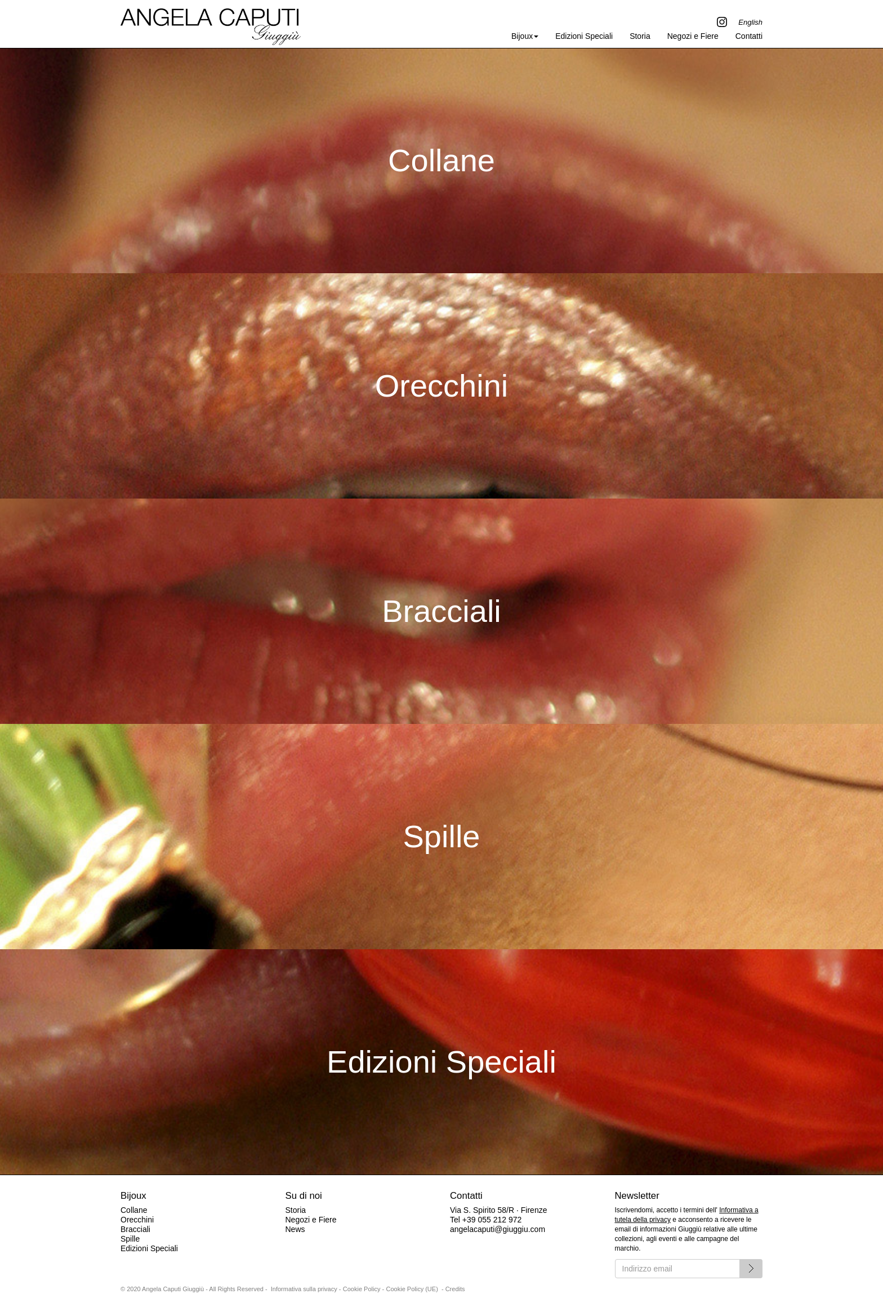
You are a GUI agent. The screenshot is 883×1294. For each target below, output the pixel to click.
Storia (640, 36)
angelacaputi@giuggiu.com (497, 1229)
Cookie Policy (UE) (412, 1289)
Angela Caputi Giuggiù (210, 23)
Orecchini (137, 1219)
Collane (134, 1210)
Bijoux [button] (524, 36)
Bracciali (135, 1229)
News (295, 1229)
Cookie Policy (362, 1289)
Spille (130, 1238)
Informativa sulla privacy (304, 1289)
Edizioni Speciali (584, 36)
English (750, 22)
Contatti (748, 36)
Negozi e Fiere (693, 36)
